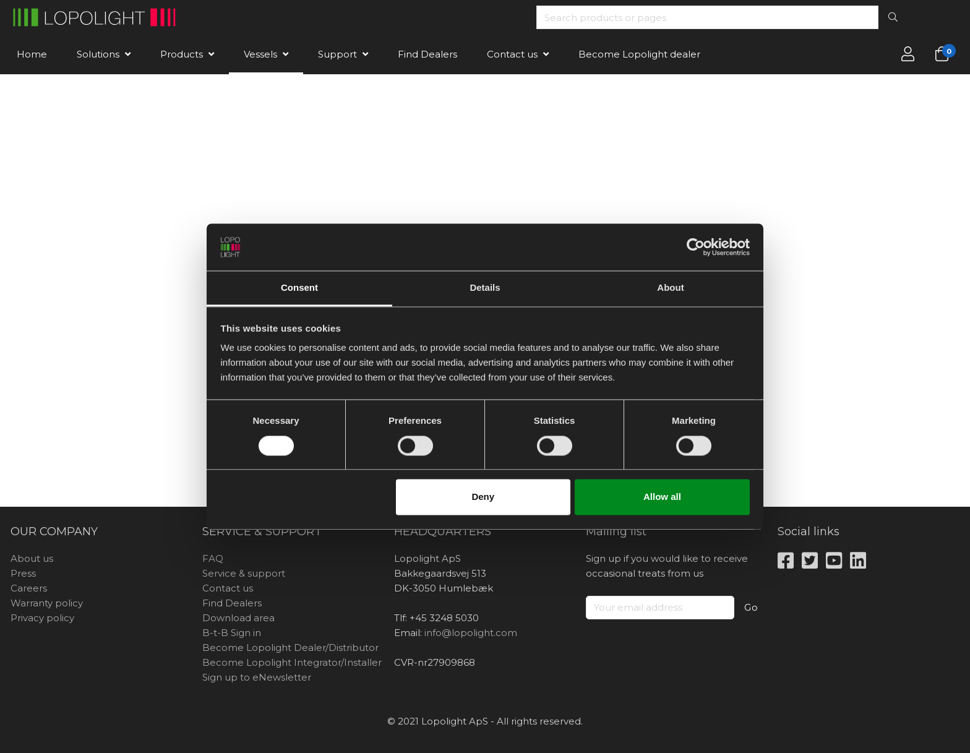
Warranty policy (47, 603)
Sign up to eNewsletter (256, 677)
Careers (29, 588)
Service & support (243, 573)
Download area (238, 618)
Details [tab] (485, 288)
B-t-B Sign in (231, 633)
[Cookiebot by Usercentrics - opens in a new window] (696, 247)
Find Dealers (427, 54)
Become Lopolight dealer (639, 54)
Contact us (512, 54)
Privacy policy (42, 618)
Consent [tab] (299, 288)
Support (337, 54)
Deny (482, 497)
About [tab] (670, 288)
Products (181, 54)
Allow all (662, 497)
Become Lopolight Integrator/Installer (292, 662)
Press (23, 573)
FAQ (212, 558)
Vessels (260, 54)
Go (751, 607)
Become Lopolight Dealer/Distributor (290, 647)
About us (32, 558)
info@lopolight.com (470, 633)
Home (32, 54)
